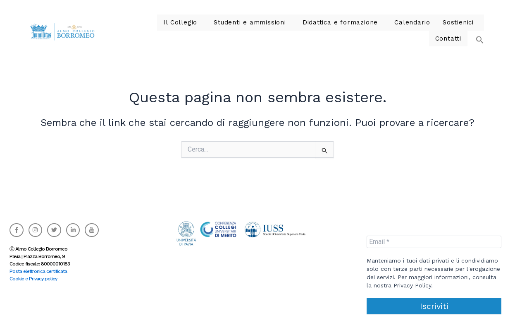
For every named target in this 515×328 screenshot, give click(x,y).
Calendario (364, 29)
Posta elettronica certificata (38, 269)
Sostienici (407, 29)
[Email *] (434, 239)
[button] (475, 25)
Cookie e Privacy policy (33, 276)
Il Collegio (150, 29)
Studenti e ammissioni (214, 29)
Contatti (449, 29)
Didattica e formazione (298, 29)
